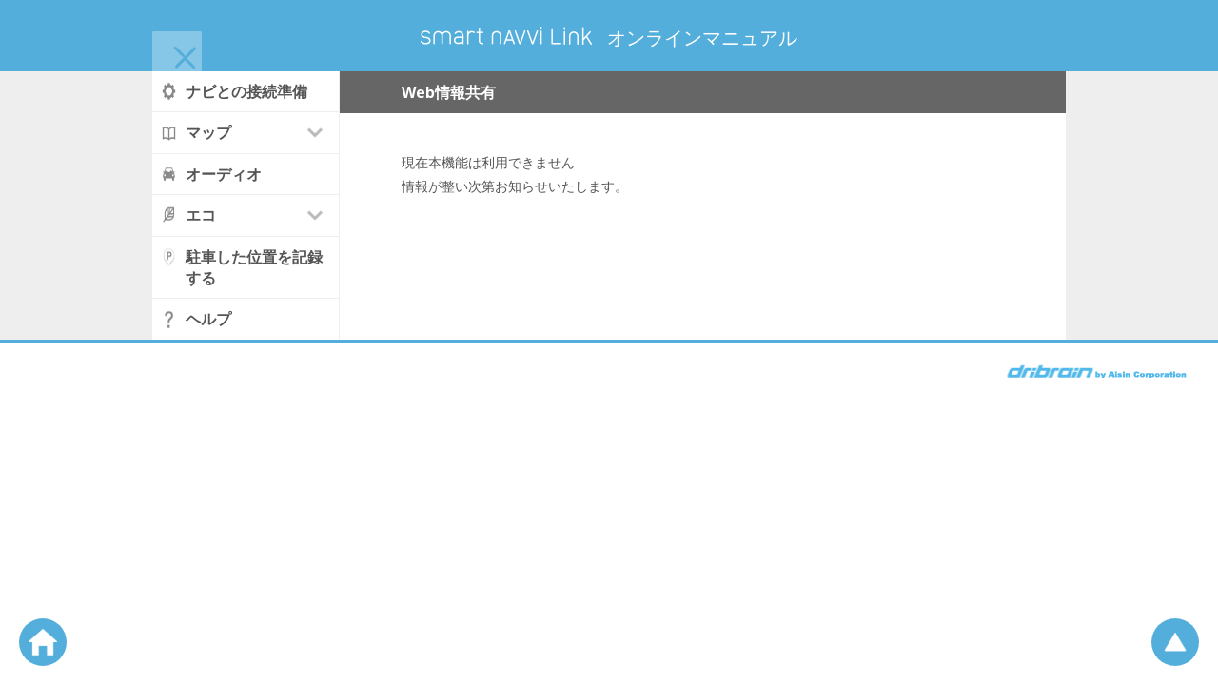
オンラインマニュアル (609, 37)
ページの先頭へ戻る (1175, 642)
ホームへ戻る (43, 642)
